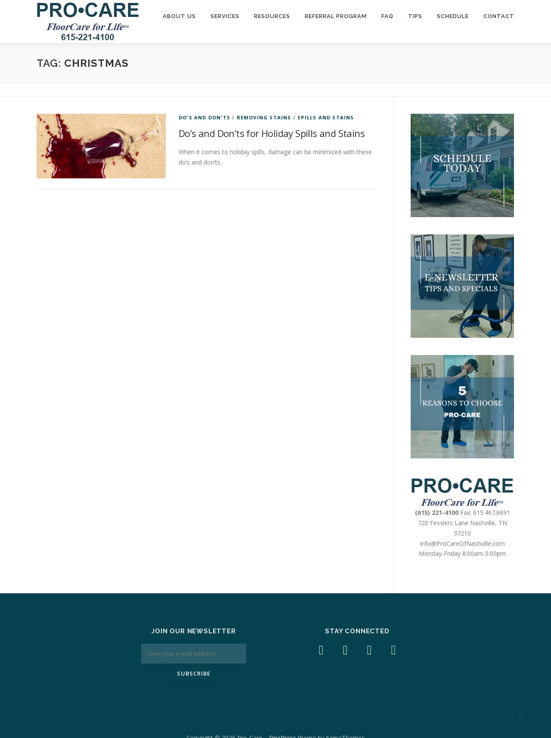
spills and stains (325, 117)
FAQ (387, 16)
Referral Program (336, 16)
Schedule (453, 16)
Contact (498, 16)
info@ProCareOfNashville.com (462, 543)
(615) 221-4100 (436, 512)
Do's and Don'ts (204, 117)
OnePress (282, 718)
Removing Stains (264, 117)
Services (224, 16)
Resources (272, 16)
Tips (415, 16)
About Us (179, 16)
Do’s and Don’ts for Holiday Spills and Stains (272, 133)
